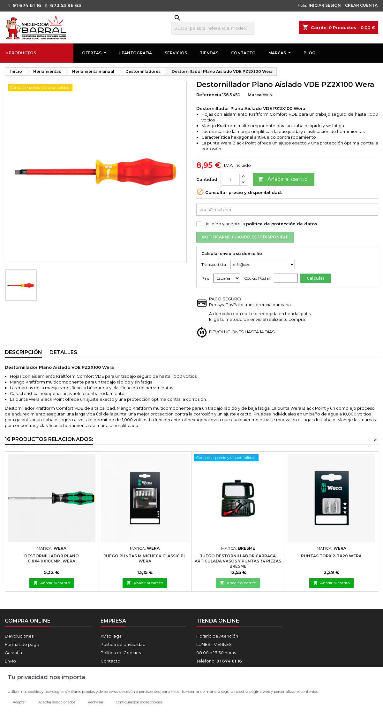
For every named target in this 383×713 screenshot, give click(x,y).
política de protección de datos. (282, 223)
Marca (255, 94)
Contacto (110, 660)
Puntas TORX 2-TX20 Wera (331, 556)
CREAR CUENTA (361, 5)
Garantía (13, 652)
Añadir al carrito (283, 179)
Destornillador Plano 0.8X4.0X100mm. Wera (51, 558)
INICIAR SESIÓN (325, 5)
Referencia (208, 94)
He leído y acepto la (261, 223)
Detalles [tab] (63, 352)
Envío (10, 660)
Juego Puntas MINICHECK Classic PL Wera (145, 558)
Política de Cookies (121, 652)
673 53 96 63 (61, 5)
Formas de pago (22, 644)
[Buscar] (213, 28)
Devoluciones (19, 636)
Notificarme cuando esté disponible (245, 237)
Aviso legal (112, 636)
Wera (268, 94)
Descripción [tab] (23, 352)
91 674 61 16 (23, 5)
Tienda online (217, 621)
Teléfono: (219, 660)
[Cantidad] (230, 179)
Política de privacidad (123, 644)
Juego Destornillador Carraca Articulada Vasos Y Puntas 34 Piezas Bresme (238, 561)
